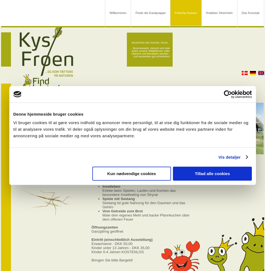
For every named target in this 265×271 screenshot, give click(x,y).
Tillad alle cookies (212, 173)
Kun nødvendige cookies (131, 173)
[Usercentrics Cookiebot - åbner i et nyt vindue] (228, 94)
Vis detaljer (229, 157)
